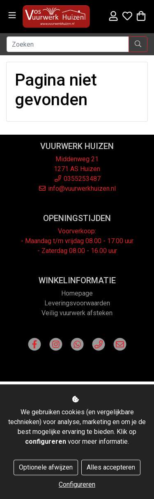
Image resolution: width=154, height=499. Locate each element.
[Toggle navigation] (12, 15)
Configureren (77, 484)
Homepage (77, 293)
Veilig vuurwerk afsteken (77, 313)
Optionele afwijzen (46, 467)
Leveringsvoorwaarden (77, 303)
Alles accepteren (111, 467)
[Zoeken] (68, 44)
